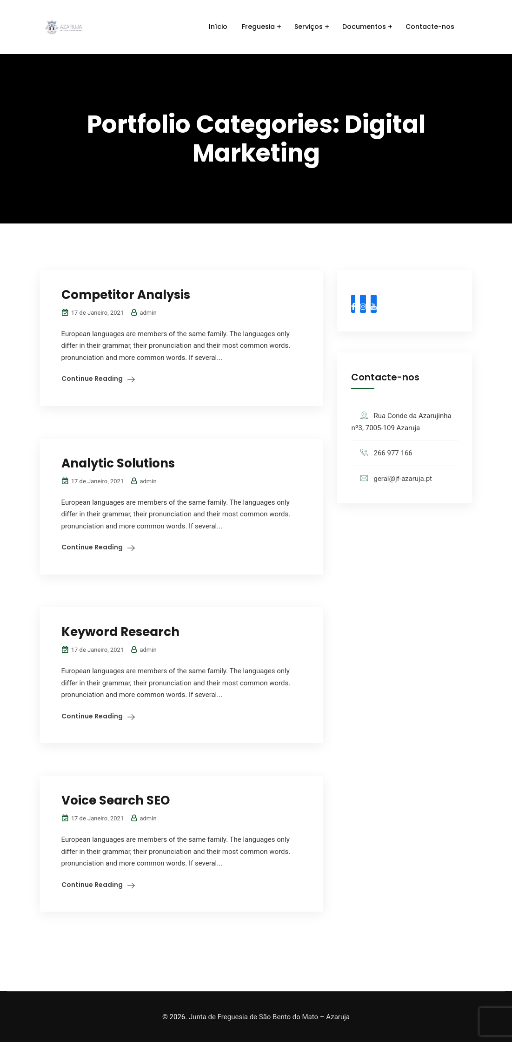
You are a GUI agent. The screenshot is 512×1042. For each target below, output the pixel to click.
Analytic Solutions (118, 463)
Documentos (364, 26)
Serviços (308, 26)
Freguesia (258, 26)
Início (218, 26)
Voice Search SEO (115, 800)
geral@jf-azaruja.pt (402, 478)
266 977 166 (392, 453)
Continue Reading (92, 378)
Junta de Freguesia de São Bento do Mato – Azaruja (269, 1017)
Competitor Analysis (125, 294)
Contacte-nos (430, 26)
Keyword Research (120, 631)
